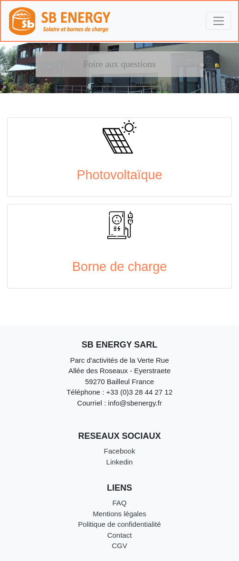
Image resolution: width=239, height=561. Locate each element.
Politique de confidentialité (119, 524)
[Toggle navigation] (218, 21)
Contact (119, 535)
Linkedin (119, 462)
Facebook (119, 451)
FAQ (119, 503)
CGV (119, 546)
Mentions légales (119, 514)
